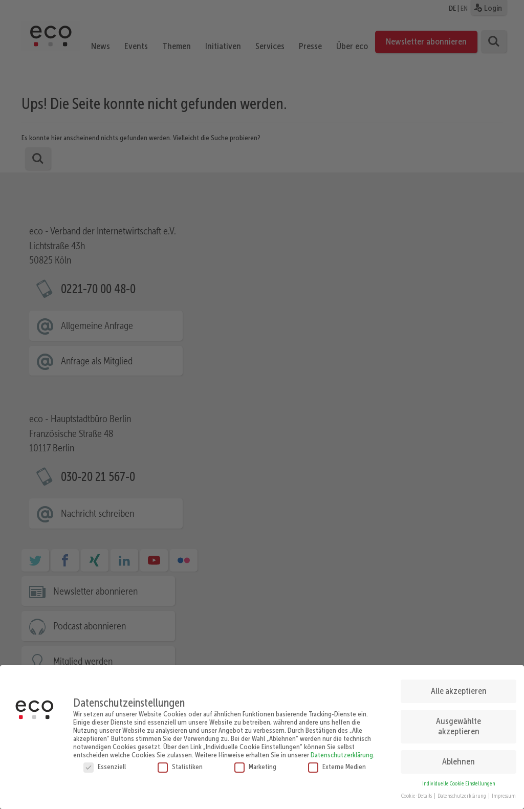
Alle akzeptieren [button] (459, 686)
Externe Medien (337, 761)
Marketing (255, 761)
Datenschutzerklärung (342, 750)
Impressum (504, 791)
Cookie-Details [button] (417, 791)
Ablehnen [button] (458, 756)
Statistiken (180, 761)
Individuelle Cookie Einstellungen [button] (458, 778)
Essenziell (104, 761)
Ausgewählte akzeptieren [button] (458, 721)
